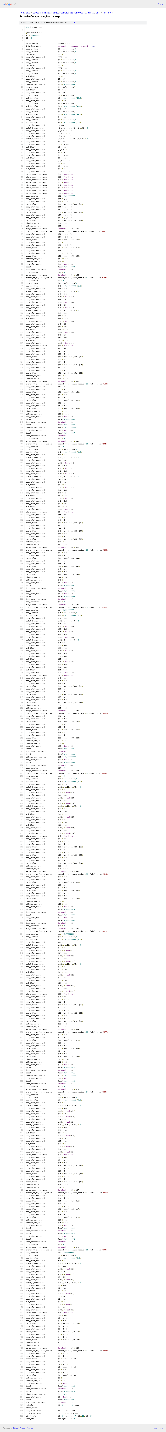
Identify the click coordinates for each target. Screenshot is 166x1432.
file (73, 22)
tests (91, 12)
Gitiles (15, 1428)
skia (21, 12)
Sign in (160, 4)
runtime (107, 12)
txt (155, 1428)
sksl (98, 12)
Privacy (23, 1428)
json (161, 1428)
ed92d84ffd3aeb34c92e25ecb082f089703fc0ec (58, 12)
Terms (30, 1428)
